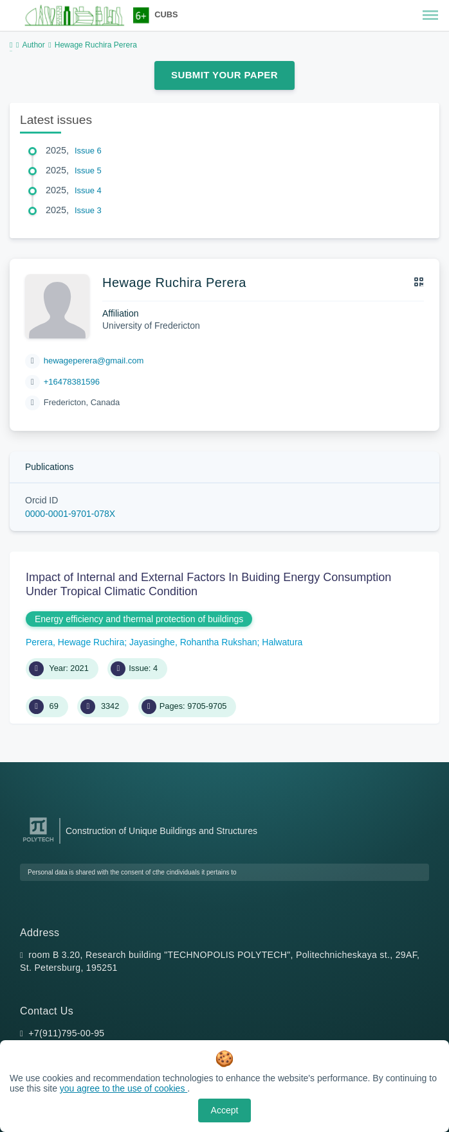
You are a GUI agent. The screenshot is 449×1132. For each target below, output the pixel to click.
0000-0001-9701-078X (70, 514)
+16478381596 (72, 382)
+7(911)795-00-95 (66, 1033)
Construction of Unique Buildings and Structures (161, 831)
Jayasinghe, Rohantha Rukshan (193, 642)
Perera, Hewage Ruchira (75, 642)
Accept (225, 1110)
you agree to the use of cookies (123, 1088)
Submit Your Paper (224, 74)
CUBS (166, 14)
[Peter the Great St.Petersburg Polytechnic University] (38, 842)
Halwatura (282, 642)
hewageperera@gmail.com (94, 360)
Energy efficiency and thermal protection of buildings (139, 619)
